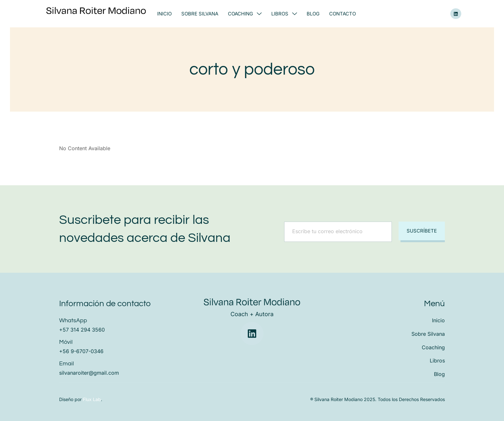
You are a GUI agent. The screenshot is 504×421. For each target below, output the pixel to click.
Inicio (164, 14)
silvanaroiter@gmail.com (89, 373)
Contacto (342, 14)
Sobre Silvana (199, 14)
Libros (284, 14)
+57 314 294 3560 (82, 329)
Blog (313, 14)
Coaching (245, 14)
